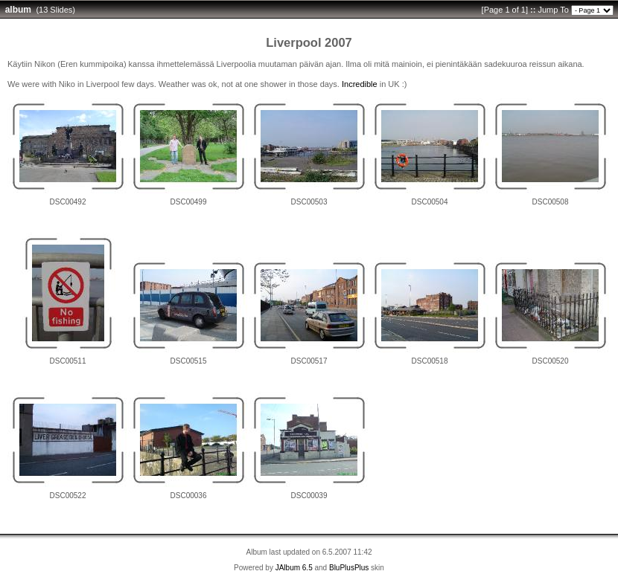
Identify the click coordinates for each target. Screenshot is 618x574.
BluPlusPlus (349, 568)
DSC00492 (68, 202)
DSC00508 (550, 202)
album (18, 9)
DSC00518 (430, 361)
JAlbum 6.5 (294, 568)
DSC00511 (68, 361)
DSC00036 (189, 495)
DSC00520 (550, 361)
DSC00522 (68, 495)
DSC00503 (309, 202)
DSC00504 (430, 202)
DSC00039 (309, 495)
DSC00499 (189, 202)
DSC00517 (309, 361)
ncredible (361, 84)
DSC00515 (189, 361)
